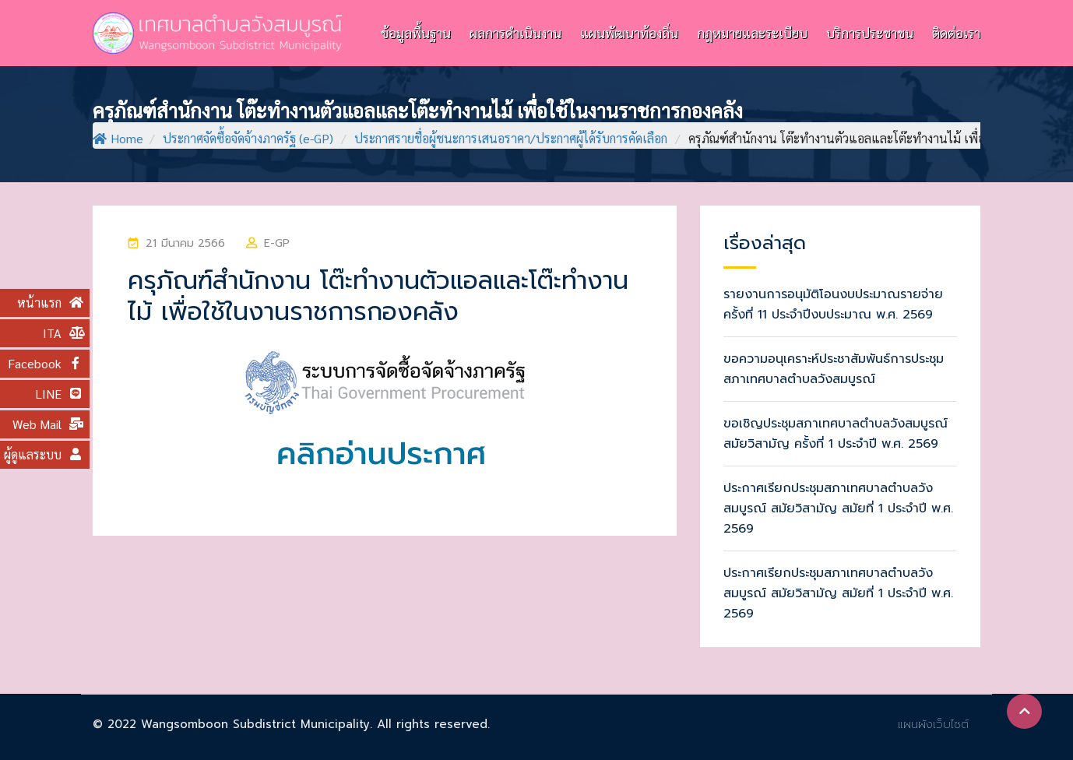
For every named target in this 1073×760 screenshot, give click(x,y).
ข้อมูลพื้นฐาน (416, 32)
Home (118, 138)
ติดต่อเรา (956, 32)
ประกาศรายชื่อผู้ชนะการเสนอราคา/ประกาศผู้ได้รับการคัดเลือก (510, 138)
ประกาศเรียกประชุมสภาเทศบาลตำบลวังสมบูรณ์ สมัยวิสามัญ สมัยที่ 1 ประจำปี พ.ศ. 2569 (838, 508)
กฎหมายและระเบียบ (752, 32)
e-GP (277, 243)
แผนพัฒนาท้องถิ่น (629, 32)
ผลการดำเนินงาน (515, 32)
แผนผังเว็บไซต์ (933, 724)
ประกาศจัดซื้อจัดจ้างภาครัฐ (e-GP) (248, 138)
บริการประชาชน (869, 32)
